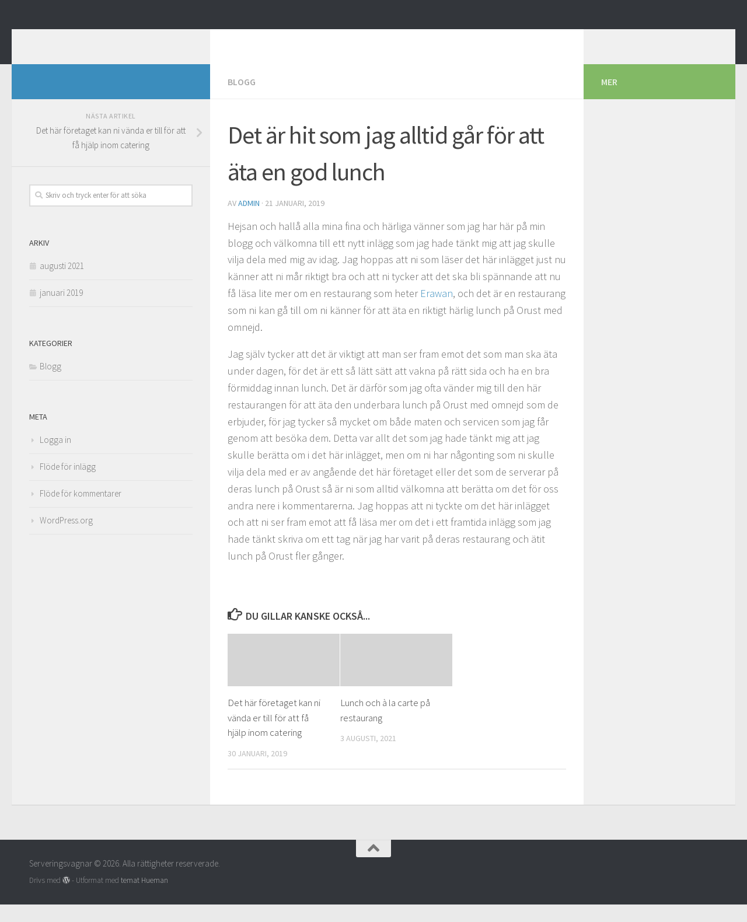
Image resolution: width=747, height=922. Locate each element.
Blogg (242, 99)
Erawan (436, 310)
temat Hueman (144, 898)
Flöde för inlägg (68, 484)
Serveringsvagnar (121, 40)
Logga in (55, 457)
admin (249, 220)
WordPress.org (66, 537)
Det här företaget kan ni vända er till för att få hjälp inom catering (274, 735)
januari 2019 (61, 310)
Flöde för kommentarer (80, 510)
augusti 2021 (62, 283)
